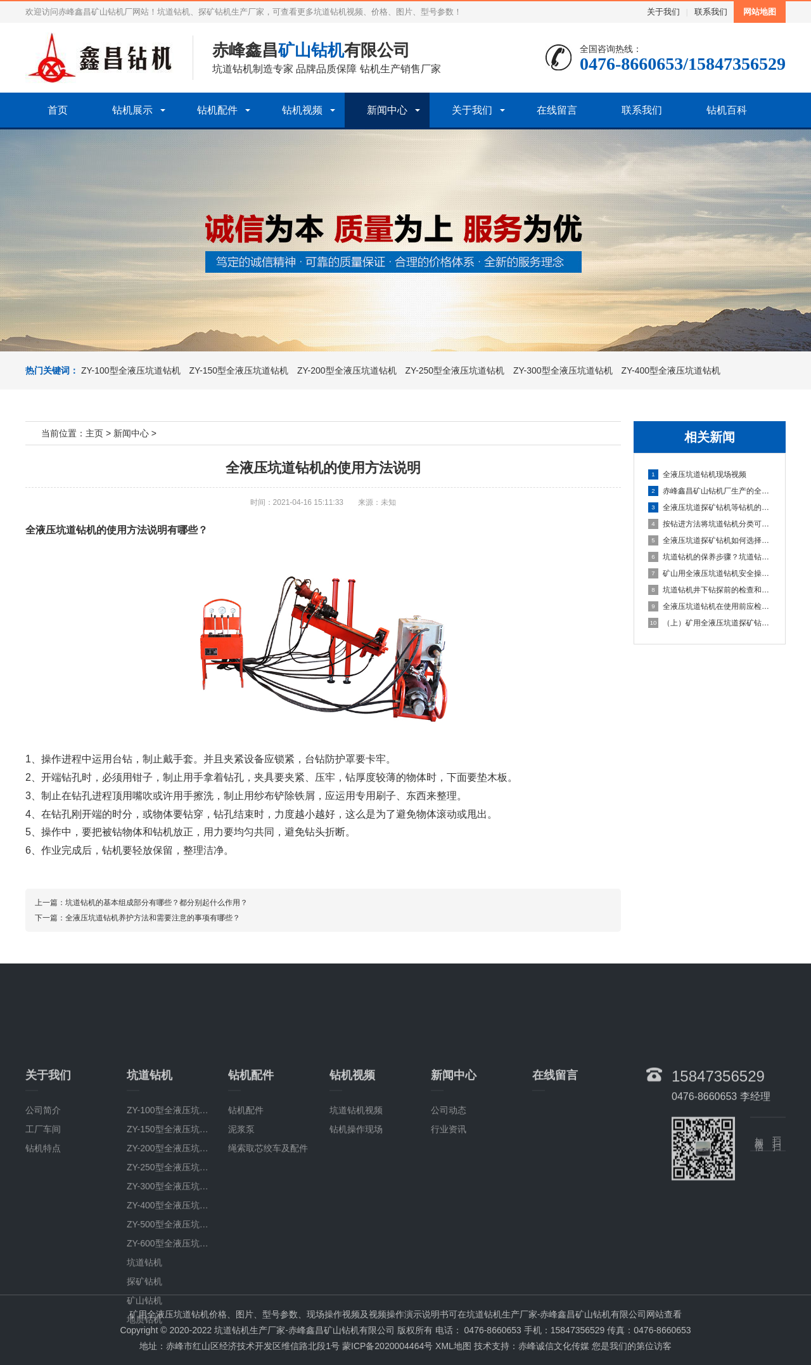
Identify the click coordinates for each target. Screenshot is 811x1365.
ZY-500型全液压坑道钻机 (176, 1303)
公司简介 (43, 1189)
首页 (58, 110)
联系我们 (710, 11)
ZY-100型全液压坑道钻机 (131, 370)
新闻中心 (387, 110)
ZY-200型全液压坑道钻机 (346, 370)
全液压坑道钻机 (60, 530)
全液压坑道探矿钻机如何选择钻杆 (710, 540)
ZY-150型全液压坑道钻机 (238, 370)
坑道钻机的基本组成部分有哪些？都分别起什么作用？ (156, 902)
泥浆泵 (241, 1208)
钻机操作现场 (356, 1208)
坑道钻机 (144, 1341)
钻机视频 (302, 110)
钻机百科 (726, 110)
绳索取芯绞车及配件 (268, 1227)
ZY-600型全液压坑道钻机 (176, 1322)
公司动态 (448, 1189)
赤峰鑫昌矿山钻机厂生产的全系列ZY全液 (710, 491)
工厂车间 (43, 1208)
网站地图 (759, 11)
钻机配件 (217, 110)
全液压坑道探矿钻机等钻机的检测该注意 (710, 507)
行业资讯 (448, 1208)
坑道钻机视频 (356, 1189)
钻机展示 (132, 110)
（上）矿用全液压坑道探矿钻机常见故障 (710, 623)
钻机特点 (43, 1227)
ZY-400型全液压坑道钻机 (670, 370)
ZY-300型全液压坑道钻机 (562, 370)
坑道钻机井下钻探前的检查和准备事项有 (710, 590)
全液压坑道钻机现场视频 (697, 474)
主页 (94, 433)
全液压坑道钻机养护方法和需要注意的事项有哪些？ (152, 917)
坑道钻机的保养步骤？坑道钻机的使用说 (710, 557)
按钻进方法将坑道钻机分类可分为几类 (710, 524)
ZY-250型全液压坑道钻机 (454, 370)
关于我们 (663, 11)
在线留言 (557, 110)
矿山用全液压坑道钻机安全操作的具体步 (710, 573)
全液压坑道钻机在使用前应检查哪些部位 (710, 606)
